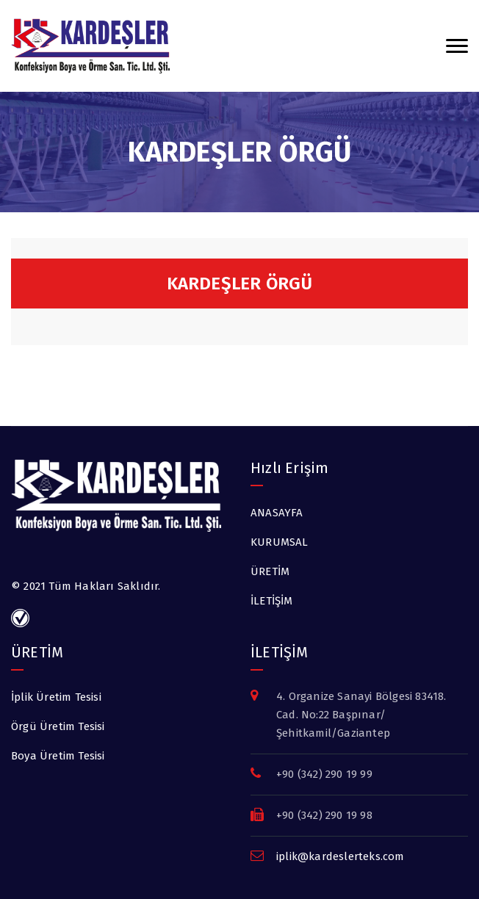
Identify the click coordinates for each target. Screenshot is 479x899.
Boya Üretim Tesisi (58, 755)
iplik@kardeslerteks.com (340, 856)
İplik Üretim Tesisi (56, 697)
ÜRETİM (270, 571)
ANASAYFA (277, 512)
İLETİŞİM (272, 600)
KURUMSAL (280, 542)
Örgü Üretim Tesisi (58, 726)
